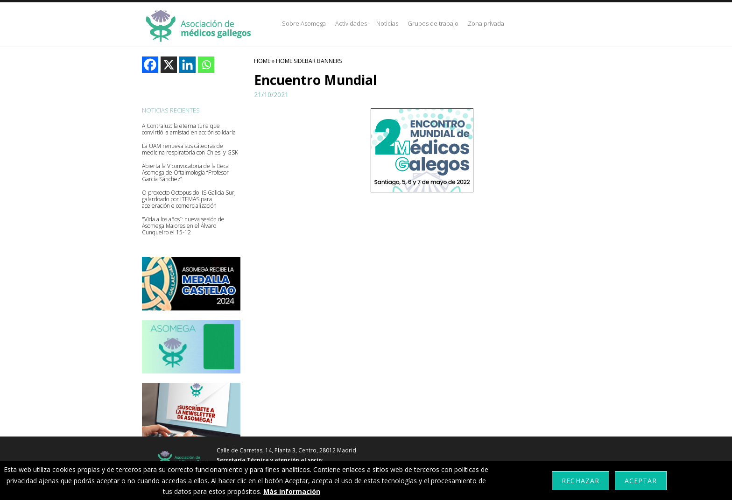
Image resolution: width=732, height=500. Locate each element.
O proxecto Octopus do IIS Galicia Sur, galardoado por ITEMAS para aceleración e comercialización (189, 199)
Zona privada (486, 23)
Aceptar (641, 480)
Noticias (387, 23)
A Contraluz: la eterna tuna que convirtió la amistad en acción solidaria (189, 129)
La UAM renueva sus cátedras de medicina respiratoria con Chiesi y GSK (190, 149)
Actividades (351, 23)
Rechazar (580, 480)
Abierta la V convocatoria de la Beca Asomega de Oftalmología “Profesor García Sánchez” (185, 173)
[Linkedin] (187, 64)
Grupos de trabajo (433, 23)
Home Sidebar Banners (309, 61)
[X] (169, 64)
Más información (291, 491)
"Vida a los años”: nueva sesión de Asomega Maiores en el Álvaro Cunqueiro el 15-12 (183, 226)
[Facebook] (150, 64)
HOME (262, 61)
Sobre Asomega (304, 23)
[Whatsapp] (206, 64)
